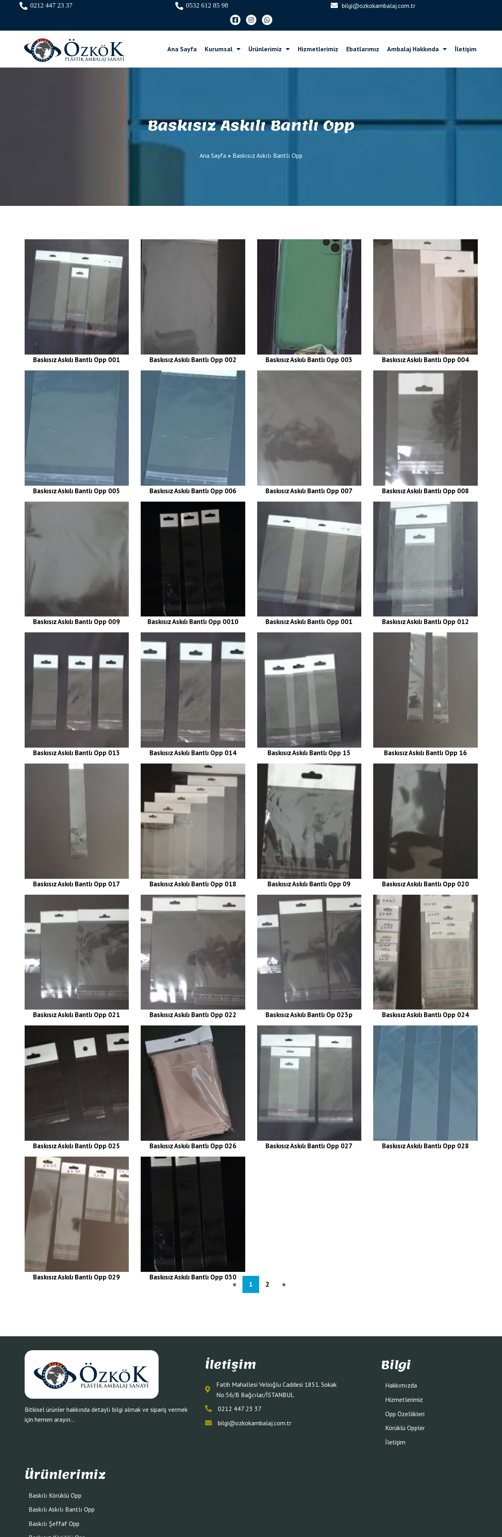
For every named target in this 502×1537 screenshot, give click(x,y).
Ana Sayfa (213, 142)
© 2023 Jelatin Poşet (251, 1514)
